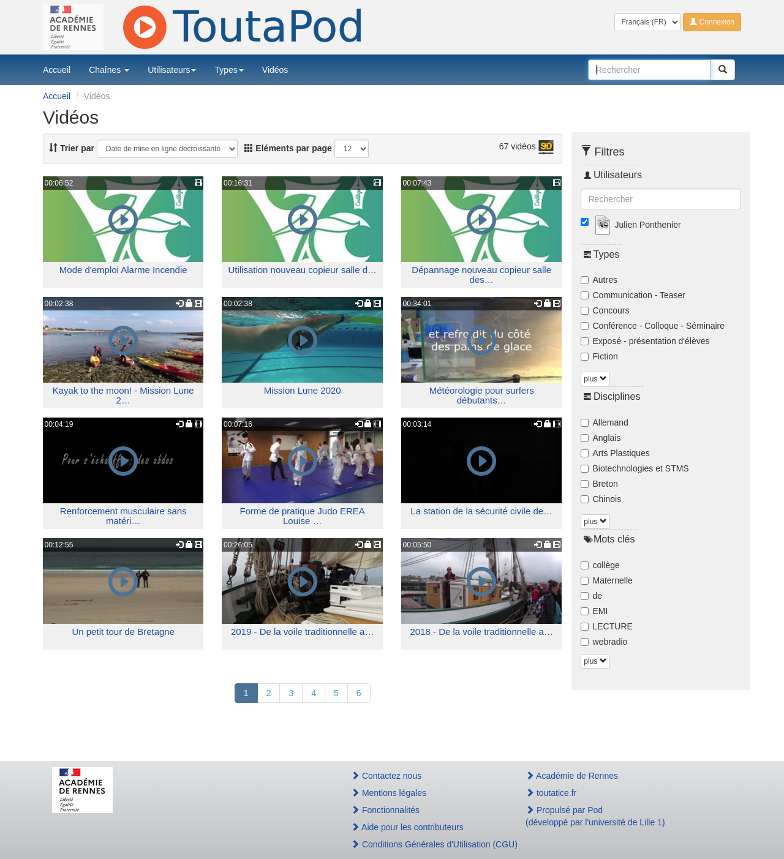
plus (595, 379)
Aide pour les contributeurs (407, 827)
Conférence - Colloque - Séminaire (653, 326)
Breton (599, 484)
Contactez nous (386, 776)
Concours (605, 310)
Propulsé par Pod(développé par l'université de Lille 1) (595, 816)
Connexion (712, 22)
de (592, 596)
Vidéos (275, 70)
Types (228, 70)
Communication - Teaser (633, 295)
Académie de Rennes (572, 776)
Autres (599, 280)
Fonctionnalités (385, 810)
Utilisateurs (172, 70)
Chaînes (109, 70)
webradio (604, 642)
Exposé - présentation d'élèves (645, 341)
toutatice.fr (551, 793)
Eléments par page (287, 148)
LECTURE (607, 626)
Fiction (599, 356)
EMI (594, 611)
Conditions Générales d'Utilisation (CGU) (425, 844)
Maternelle (607, 580)
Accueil (56, 70)
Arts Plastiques (615, 453)
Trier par (71, 148)
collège (600, 565)
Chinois (601, 499)
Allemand (604, 422)
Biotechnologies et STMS (635, 468)
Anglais (601, 438)
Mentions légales (388, 793)
